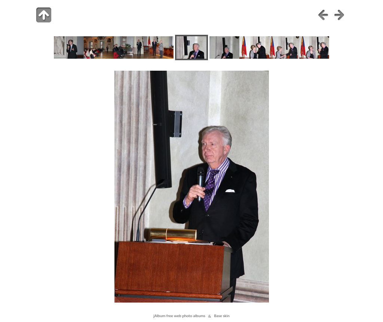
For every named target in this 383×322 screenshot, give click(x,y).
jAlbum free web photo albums (179, 316)
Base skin (221, 316)
